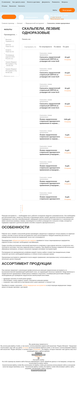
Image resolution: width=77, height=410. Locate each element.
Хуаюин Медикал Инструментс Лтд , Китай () (11, 63)
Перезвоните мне (57, 19)
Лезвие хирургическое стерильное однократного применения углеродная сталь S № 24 (50, 168)
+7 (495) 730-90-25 (55, 17)
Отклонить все (42, 370)
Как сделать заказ (18, 2)
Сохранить (34, 370)
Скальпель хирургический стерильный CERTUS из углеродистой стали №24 (50, 75)
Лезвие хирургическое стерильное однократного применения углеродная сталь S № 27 (50, 152)
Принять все (41, 354)
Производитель (9, 34)
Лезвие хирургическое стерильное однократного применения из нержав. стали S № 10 (50, 137)
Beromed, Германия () (10, 40)
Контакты (21, 6)
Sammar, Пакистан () (10, 45)
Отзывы (4, 6)
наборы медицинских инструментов (34, 285)
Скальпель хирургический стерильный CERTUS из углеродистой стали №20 (50, 59)
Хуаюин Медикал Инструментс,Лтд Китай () (11, 70)
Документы (46, 2)
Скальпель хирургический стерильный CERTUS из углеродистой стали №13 (50, 90)
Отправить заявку (9, 17)
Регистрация (67, 10)
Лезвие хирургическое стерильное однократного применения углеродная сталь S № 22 (50, 199)
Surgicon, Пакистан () (10, 50)
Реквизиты (56, 2)
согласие (25, 347)
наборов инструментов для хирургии (24, 240)
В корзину (68, 59)
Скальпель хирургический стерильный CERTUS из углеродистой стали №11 (50, 106)
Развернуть (38, 353)
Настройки (35, 354)
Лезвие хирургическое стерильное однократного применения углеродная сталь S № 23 (50, 183)
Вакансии (12, 6)
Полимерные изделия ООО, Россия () (10, 56)
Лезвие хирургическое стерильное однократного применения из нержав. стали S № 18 (50, 121)
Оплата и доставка (33, 2)
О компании (6, 2)
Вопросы (65, 2)
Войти (55, 10)
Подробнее (38, 356)
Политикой (36, 349)
